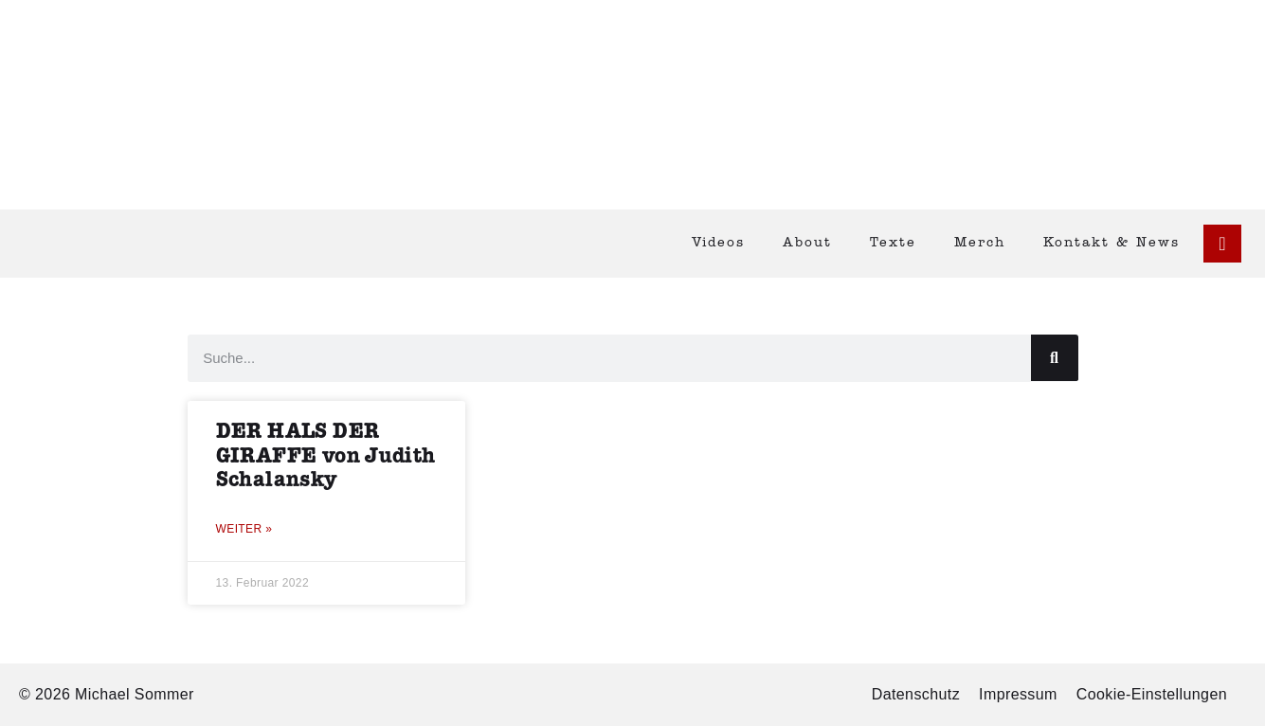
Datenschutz (916, 694)
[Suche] (1054, 358)
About (807, 243)
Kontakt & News (1111, 243)
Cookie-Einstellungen (1151, 694)
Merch (979, 243)
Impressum (1018, 694)
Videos (718, 243)
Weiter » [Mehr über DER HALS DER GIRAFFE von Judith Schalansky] (244, 528)
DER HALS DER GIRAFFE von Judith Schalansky (326, 455)
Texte (893, 243)
